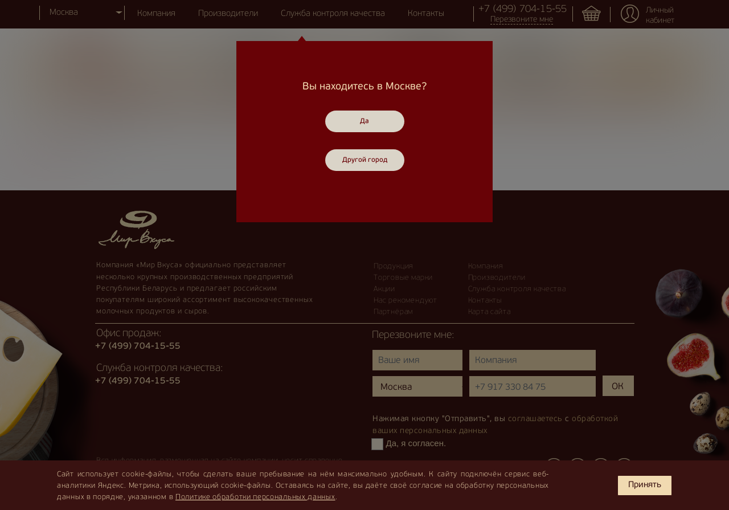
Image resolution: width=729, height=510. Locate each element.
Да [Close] (364, 121)
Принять (644, 485)
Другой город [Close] (364, 160)
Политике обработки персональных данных (255, 497)
